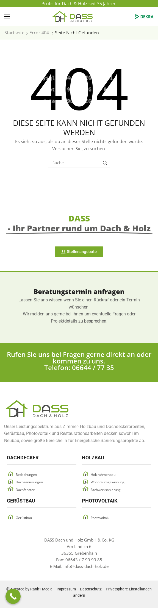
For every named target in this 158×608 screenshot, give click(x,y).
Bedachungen (26, 474)
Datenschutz (91, 589)
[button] (7, 16)
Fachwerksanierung (106, 489)
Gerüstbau (24, 517)
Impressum (66, 589)
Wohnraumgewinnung (107, 482)
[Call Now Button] (13, 596)
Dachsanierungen (29, 482)
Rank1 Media (41, 589)
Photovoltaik (100, 517)
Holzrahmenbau (103, 474)
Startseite (14, 33)
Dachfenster (25, 489)
